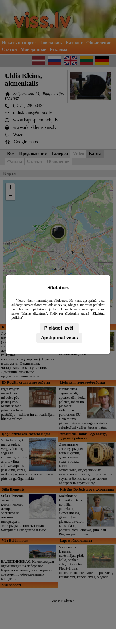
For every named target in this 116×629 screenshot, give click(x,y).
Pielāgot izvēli (59, 328)
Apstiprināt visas (59, 337)
